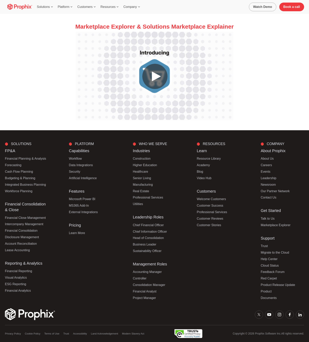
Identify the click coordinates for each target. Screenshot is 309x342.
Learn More (77, 233)
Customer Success (210, 205)
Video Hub (204, 178)
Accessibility (80, 333)
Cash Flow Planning (19, 171)
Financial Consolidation (21, 230)
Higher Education (145, 165)
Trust (264, 246)
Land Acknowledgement (104, 333)
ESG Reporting (15, 284)
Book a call (291, 6)
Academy (203, 165)
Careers (266, 165)
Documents (269, 298)
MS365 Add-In (79, 205)
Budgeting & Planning (20, 178)
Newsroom (268, 184)
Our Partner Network (275, 191)
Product (266, 291)
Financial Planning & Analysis (25, 158)
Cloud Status (270, 265)
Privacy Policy (13, 333)
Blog (200, 171)
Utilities (138, 204)
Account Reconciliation (21, 243)
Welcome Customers (211, 199)
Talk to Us (268, 218)
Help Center (269, 259)
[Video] (154, 76)
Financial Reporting (18, 271)
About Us (267, 158)
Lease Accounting (17, 250)
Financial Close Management (25, 217)
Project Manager (144, 298)
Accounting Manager (147, 272)
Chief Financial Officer (148, 225)
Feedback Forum (273, 272)
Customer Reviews (210, 218)
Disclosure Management (22, 237)
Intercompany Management (24, 224)
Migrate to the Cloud (275, 252)
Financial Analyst (144, 291)
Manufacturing (143, 184)
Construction (142, 158)
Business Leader (144, 244)
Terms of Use (52, 333)
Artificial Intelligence (83, 178)
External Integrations (83, 212)
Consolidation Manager (149, 285)
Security (74, 171)
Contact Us (268, 197)
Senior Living (142, 178)
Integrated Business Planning (25, 184)
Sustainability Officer (147, 251)
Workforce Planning (18, 191)
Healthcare (140, 171)
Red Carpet (269, 278)
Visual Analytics (16, 277)
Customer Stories (209, 225)
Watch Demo (262, 6)
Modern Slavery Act (133, 333)
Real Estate (141, 191)
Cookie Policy (32, 333)
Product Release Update (278, 285)
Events (265, 171)
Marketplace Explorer (275, 225)
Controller (139, 278)
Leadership (268, 178)
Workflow (75, 158)
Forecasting (13, 165)
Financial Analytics (18, 290)
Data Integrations (81, 165)
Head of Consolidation (148, 238)
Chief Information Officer (150, 231)
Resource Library (209, 158)
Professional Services (148, 197)
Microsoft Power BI (82, 199)
